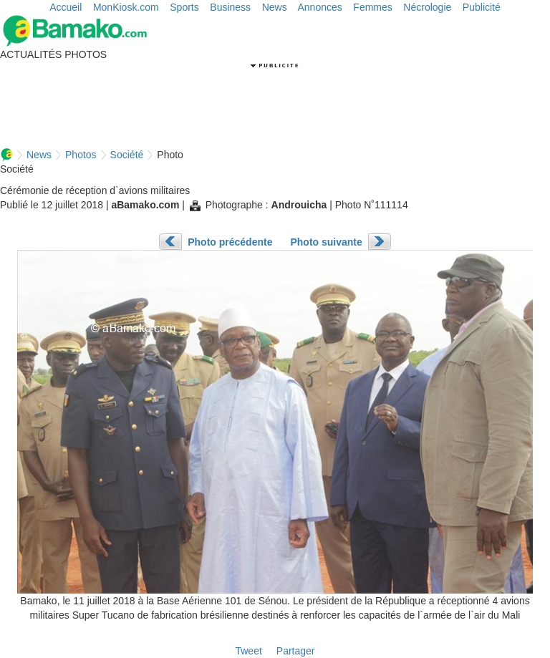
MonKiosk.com (126, 7)
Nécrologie (427, 7)
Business (230, 7)
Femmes (372, 7)
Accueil (65, 7)
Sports (184, 7)
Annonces (320, 7)
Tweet (248, 651)
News (274, 7)
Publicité (482, 7)
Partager (295, 651)
